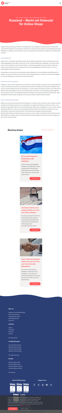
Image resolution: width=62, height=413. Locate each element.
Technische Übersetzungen (15, 349)
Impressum (11, 320)
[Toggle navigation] (60, 3)
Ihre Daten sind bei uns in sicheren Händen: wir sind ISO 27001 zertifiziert (30, 210)
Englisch (10, 328)
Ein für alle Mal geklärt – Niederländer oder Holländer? (29, 158)
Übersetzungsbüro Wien (14, 362)
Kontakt (11, 359)
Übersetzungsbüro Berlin (15, 364)
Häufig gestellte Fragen (14, 316)
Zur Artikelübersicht (47, 130)
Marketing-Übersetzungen (15, 347)
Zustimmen (13, 408)
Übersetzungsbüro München (15, 368)
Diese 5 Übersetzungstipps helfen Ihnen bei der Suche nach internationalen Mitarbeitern (30, 263)
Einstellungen (24, 408)
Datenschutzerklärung (14, 314)
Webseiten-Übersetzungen (15, 351)
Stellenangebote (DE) (14, 318)
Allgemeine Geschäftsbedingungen (17, 312)
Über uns (11, 309)
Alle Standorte (12, 372)
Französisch (11, 330)
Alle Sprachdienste (13, 338)
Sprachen (11, 324)
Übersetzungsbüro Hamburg (15, 366)
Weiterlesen (35, 178)
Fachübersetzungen (14, 341)
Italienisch (11, 332)
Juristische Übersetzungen (15, 345)
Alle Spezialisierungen (14, 355)
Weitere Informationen (25, 405)
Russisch (11, 334)
